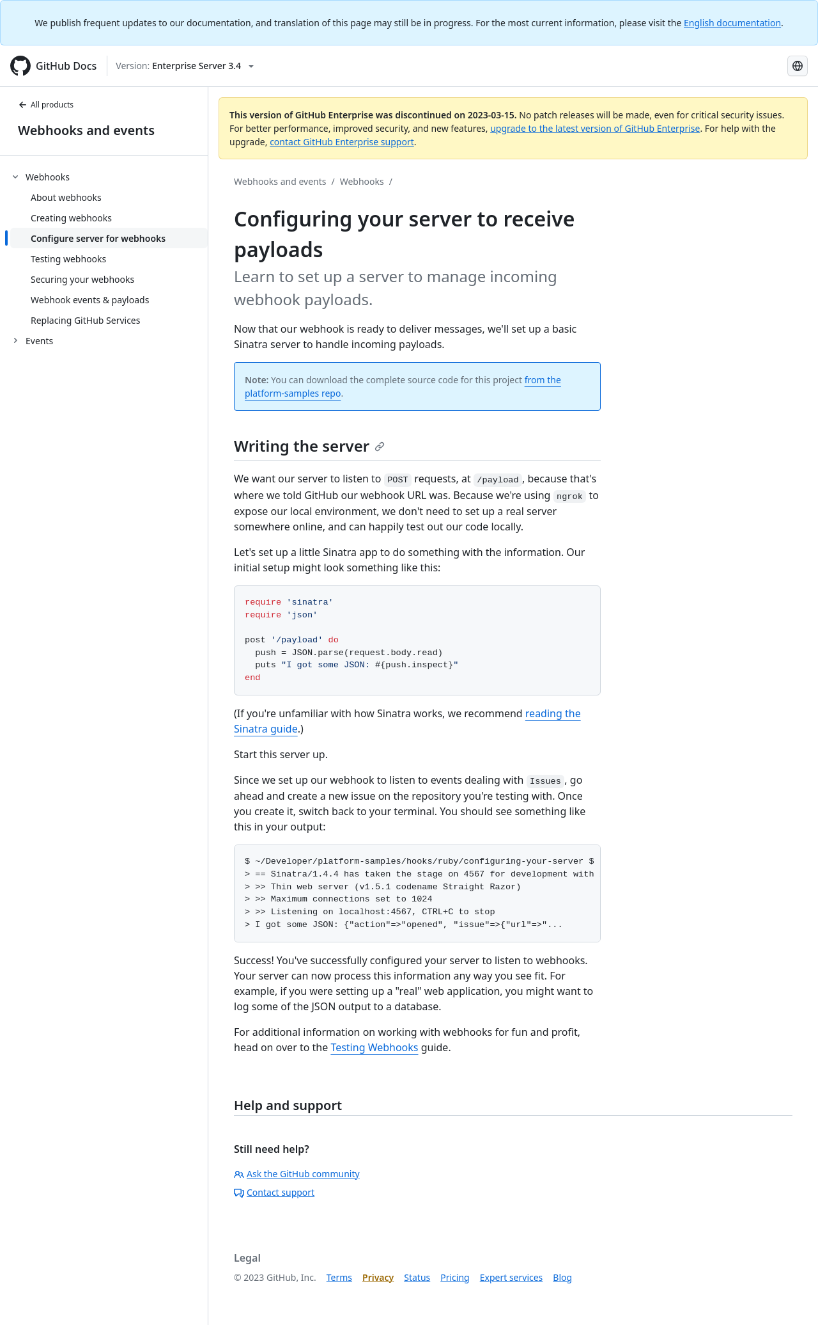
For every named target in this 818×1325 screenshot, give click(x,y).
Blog (562, 1277)
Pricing (454, 1277)
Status (417, 1277)
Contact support (274, 1192)
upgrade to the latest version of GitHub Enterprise (595, 128)
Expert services (511, 1277)
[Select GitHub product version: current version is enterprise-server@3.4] (184, 66)
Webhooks (362, 181)
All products (45, 104)
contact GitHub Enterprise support (342, 142)
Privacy (378, 1277)
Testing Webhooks (374, 1047)
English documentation (732, 23)
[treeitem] (109, 248)
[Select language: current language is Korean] (797, 66)
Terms (339, 1277)
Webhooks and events (86, 130)
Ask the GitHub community (297, 1174)
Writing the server (309, 445)
